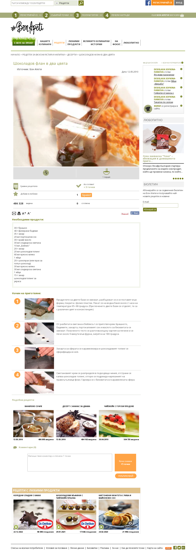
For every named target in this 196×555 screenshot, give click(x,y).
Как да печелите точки (133, 548)
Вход (179, 2)
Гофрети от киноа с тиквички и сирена (164, 94)
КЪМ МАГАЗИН (168, 15)
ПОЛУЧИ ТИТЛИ (90, 15)
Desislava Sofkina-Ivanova (165, 71)
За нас (115, 548)
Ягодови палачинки (164, 74)
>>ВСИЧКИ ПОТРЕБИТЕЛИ (171, 63)
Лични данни (77, 548)
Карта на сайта (155, 548)
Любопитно (131, 42)
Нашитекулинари (45, 43)
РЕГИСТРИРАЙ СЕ (29, 15)
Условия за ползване (56, 548)
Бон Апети (36, 69)
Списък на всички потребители (27, 548)
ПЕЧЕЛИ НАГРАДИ (121, 15)
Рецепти (59, 42)
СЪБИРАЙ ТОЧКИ (60, 15)
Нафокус (116, 43)
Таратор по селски (163, 102)
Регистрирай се (162, 2)
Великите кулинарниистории (96, 43)
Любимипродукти (73, 43)
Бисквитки (92, 548)
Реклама (104, 548)
